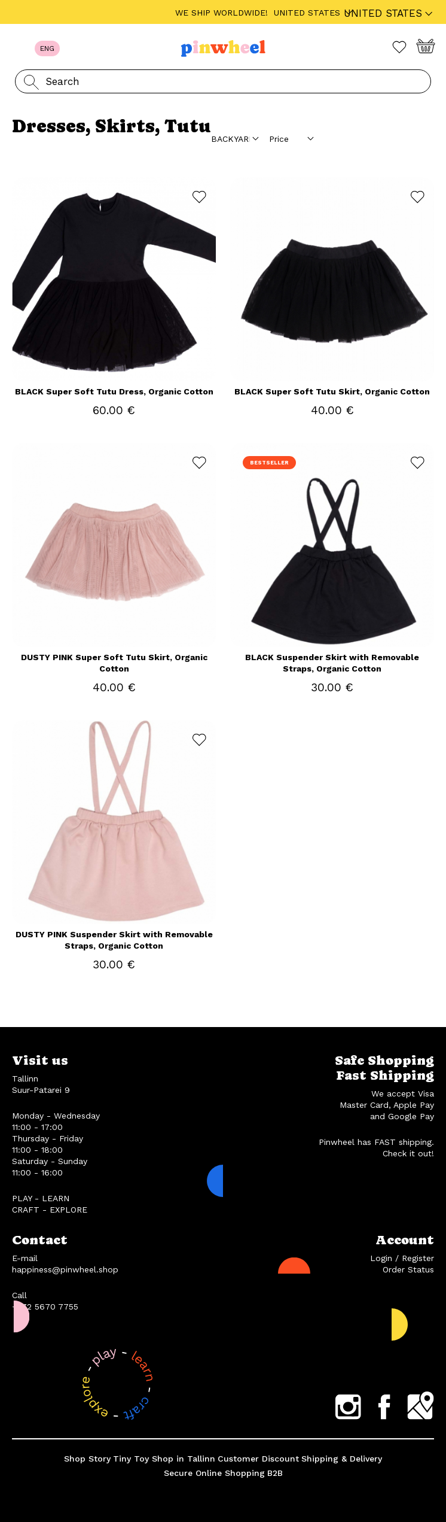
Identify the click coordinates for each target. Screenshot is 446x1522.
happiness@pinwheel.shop (65, 1269)
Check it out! (408, 1153)
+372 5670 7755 (45, 1306)
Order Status (408, 1269)
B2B (275, 1473)
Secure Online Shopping (214, 1473)
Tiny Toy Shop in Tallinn (164, 1458)
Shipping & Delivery (341, 1458)
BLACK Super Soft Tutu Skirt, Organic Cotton (332, 391)
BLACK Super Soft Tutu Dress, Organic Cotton (114, 391)
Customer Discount (258, 1458)
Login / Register (402, 1258)
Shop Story (87, 1458)
